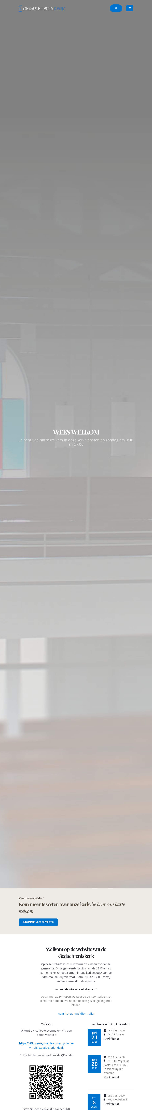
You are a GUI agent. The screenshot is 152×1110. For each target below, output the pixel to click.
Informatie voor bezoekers (38, 922)
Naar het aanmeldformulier (76, 1013)
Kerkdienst (111, 1039)
